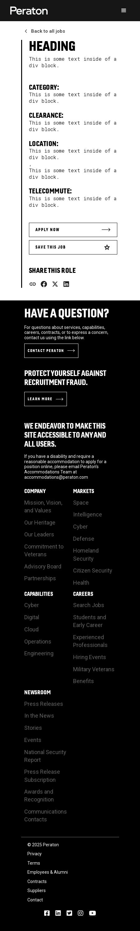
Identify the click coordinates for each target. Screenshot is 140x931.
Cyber (80, 526)
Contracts (37, 881)
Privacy (34, 853)
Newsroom (37, 692)
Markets (83, 491)
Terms (33, 863)
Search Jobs (88, 605)
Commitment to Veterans (43, 550)
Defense (83, 538)
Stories (33, 727)
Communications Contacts (45, 815)
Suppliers (36, 890)
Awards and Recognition (39, 795)
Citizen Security (92, 570)
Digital (31, 617)
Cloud (31, 629)
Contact (35, 899)
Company (35, 491)
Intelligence (87, 514)
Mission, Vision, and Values (43, 506)
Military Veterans (93, 669)
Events (32, 740)
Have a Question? (66, 313)
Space (81, 502)
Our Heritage (39, 522)
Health (81, 582)
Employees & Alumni (47, 872)
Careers (83, 594)
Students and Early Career (89, 621)
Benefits (83, 681)
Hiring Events (89, 657)
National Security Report (45, 756)
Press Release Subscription (42, 775)
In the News (39, 715)
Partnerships (40, 578)
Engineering (39, 653)
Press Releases (43, 704)
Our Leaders (39, 534)
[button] (123, 10)
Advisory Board (42, 566)
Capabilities (38, 594)
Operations (37, 641)
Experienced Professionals (90, 641)
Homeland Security (86, 554)
